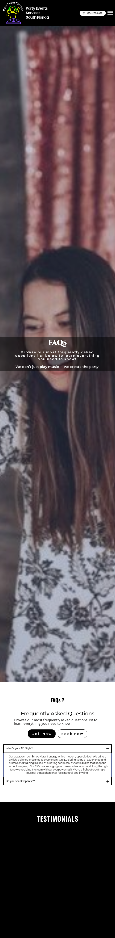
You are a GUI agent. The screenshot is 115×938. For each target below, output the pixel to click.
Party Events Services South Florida (37, 13)
